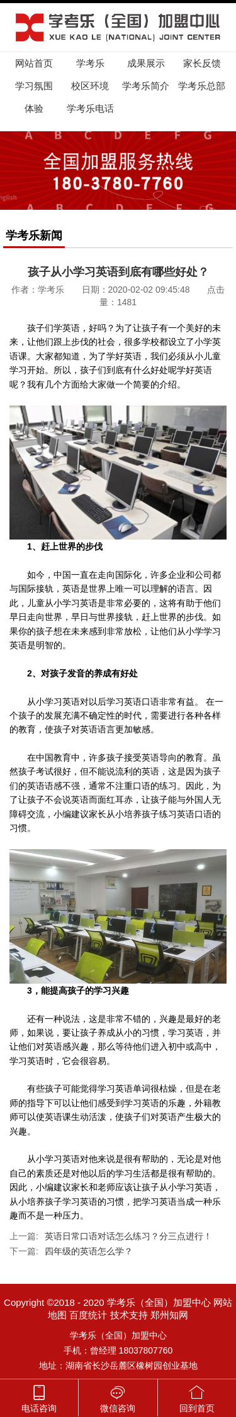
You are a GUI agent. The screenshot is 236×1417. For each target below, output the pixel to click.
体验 (34, 108)
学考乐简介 (145, 85)
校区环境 (90, 85)
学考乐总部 (201, 85)
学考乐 (90, 63)
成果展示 (146, 63)
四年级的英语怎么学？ (89, 1251)
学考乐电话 (90, 108)
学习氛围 (34, 85)
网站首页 (34, 63)
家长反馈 (202, 63)
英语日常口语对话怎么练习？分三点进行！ (128, 1236)
